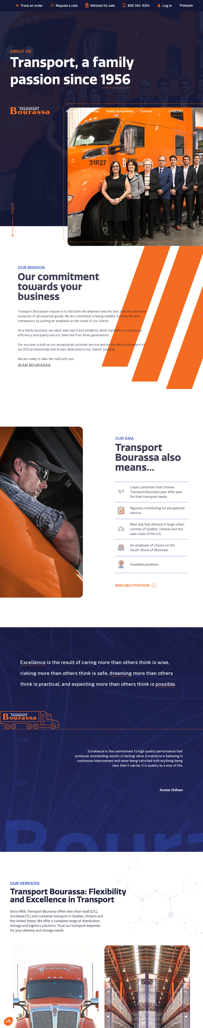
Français (186, 5)
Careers (176, 111)
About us (73, 111)
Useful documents (119, 111)
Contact (146, 111)
